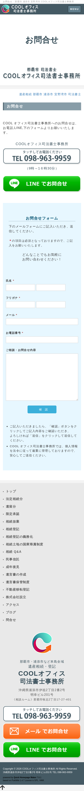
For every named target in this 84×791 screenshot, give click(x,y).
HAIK (41, 780)
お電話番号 (14, 332)
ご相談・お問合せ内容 (21, 350)
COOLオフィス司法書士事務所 (38, 768)
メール (11, 315)
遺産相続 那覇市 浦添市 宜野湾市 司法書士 (50, 94)
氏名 (10, 280)
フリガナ (13, 297)
